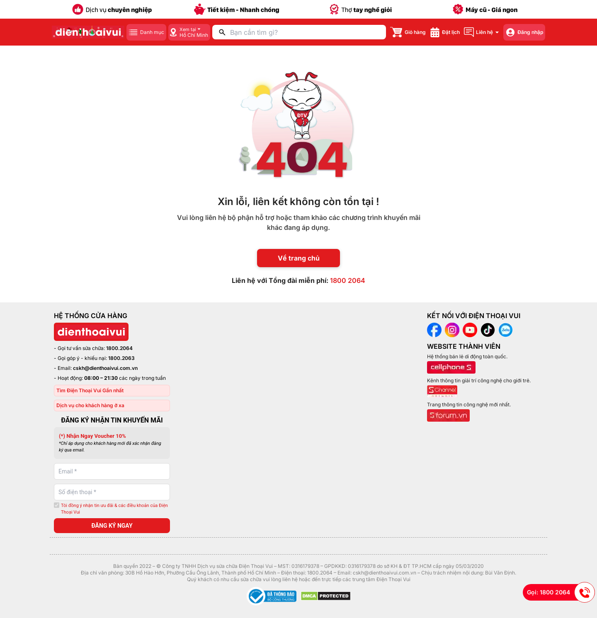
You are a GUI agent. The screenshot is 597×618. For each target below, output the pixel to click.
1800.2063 (121, 358)
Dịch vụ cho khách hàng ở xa (90, 405)
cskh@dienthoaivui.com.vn (105, 368)
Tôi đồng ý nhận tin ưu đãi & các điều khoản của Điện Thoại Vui (114, 509)
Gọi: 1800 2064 (561, 592)
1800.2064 (119, 348)
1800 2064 (347, 280)
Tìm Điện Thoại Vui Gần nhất (90, 390)
